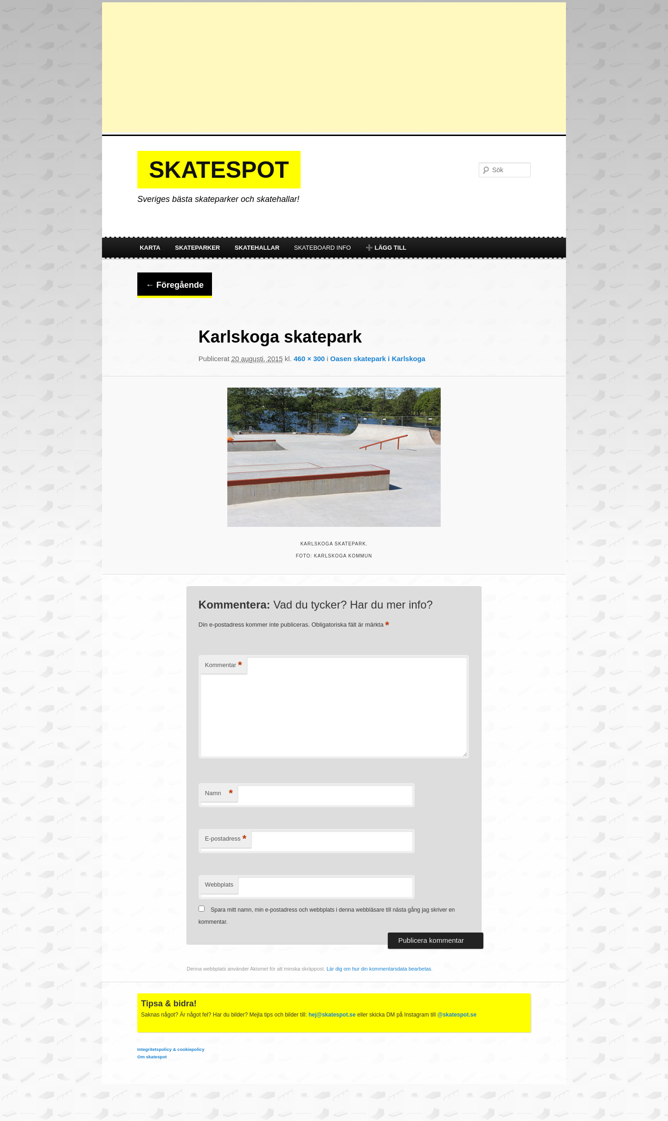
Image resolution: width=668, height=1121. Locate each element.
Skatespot (219, 170)
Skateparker (197, 247)
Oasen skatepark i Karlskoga (377, 359)
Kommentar (223, 665)
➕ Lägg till (386, 247)
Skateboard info (322, 247)
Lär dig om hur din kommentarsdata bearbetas (379, 969)
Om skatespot (152, 1056)
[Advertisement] (334, 67)
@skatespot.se (456, 1014)
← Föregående (175, 285)
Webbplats (219, 884)
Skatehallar (257, 247)
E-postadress (225, 839)
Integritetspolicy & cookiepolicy (170, 1049)
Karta (150, 247)
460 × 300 (309, 359)
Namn (219, 793)
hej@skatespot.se (332, 1014)
